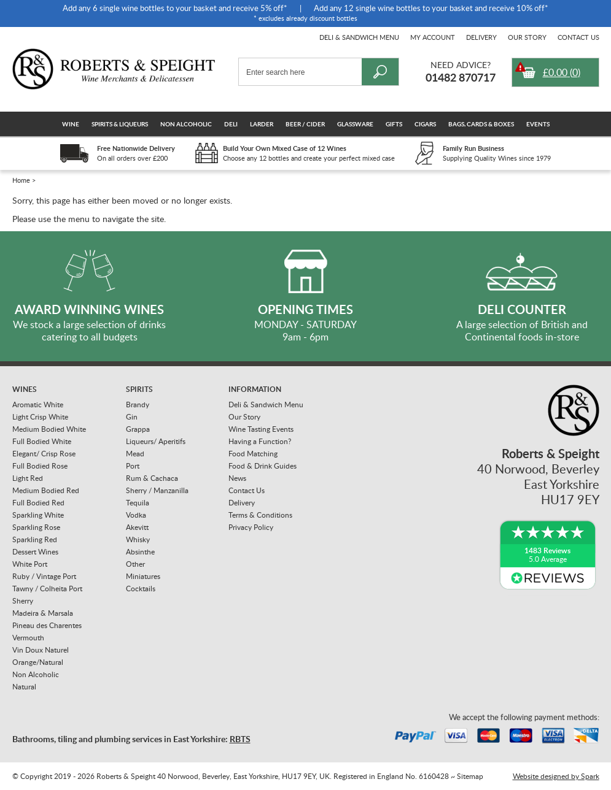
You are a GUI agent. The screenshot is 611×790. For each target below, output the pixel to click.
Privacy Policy (250, 527)
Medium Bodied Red (45, 490)
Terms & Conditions (260, 515)
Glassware (355, 124)
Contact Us (578, 37)
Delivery (481, 37)
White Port (29, 564)
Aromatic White (37, 404)
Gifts (394, 124)
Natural (24, 686)
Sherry (22, 601)
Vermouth (28, 637)
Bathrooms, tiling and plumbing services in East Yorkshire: (131, 739)
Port (132, 466)
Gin (132, 417)
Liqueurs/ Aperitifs (155, 441)
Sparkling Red (34, 539)
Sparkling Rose (36, 527)
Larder (261, 124)
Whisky (138, 539)
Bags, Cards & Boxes (481, 124)
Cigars (425, 124)
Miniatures (143, 576)
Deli (231, 124)
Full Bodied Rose (40, 466)
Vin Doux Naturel (40, 650)
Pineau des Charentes (47, 625)
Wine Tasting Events (261, 429)
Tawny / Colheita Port (47, 588)
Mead (135, 453)
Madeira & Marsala (42, 613)
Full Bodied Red (38, 502)
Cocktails (140, 588)
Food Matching (253, 453)
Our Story (527, 37)
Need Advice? (460, 65)
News (237, 478)
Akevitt (137, 527)
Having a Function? (259, 441)
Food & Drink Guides (262, 466)
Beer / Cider (305, 124)
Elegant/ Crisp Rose (44, 453)
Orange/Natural (37, 662)
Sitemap (470, 776)
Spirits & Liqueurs (119, 124)
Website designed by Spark (556, 776)
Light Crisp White (40, 417)
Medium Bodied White (49, 429)
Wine (70, 124)
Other (135, 564)
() (561, 72)
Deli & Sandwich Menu (359, 37)
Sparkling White (38, 515)
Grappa (138, 429)
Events (538, 124)
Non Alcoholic (186, 124)
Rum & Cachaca (152, 478)
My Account (432, 37)
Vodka (136, 515)
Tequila (137, 502)
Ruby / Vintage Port (44, 576)
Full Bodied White (41, 441)
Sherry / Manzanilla (157, 490)
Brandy (137, 404)
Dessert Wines (35, 551)
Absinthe (140, 551)
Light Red (27, 478)
